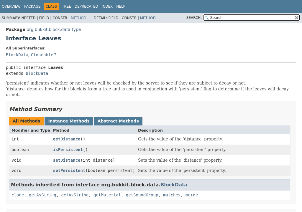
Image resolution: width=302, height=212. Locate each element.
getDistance (67, 139)
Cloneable (42, 54)
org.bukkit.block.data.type (54, 29)
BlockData (17, 54)
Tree (66, 6)
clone (18, 195)
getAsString (42, 195)
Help (120, 6)
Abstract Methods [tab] (118, 121)
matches (171, 195)
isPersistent (68, 149)
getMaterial (107, 195)
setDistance (67, 160)
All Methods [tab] (26, 121)
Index (107, 6)
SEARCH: (194, 18)
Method (78, 18)
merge (192, 195)
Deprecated (86, 6)
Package (32, 6)
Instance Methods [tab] (68, 121)
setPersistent (69, 170)
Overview (11, 6)
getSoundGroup (142, 195)
